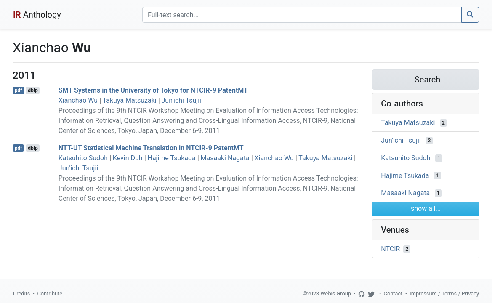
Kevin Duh (128, 158)
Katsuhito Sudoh (83, 158)
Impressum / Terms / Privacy (444, 293)
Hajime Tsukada (172, 158)
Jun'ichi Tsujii (181, 100)
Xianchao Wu (78, 100)
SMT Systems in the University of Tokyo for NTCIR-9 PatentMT (153, 90)
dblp (32, 90)
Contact (393, 293)
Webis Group (335, 293)
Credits (21, 293)
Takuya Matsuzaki (130, 100)
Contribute (49, 293)
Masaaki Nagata (225, 158)
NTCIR (390, 249)
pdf (18, 90)
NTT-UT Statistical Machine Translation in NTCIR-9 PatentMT (151, 148)
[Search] (302, 15)
